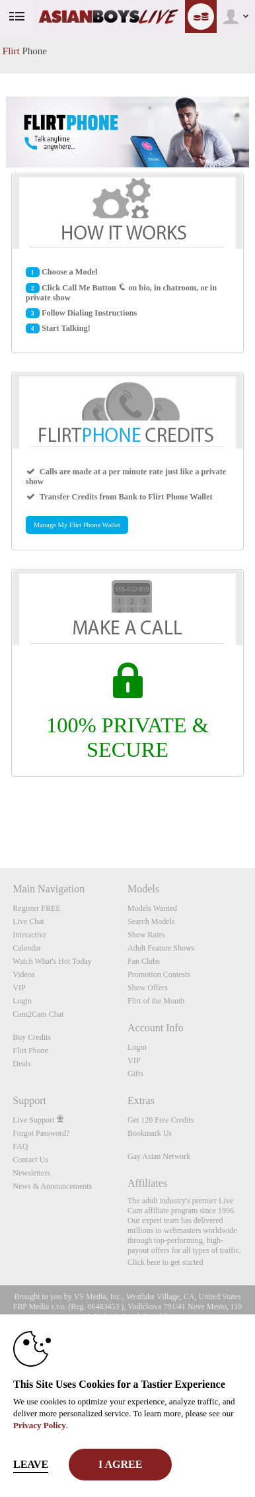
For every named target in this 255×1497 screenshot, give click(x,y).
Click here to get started (165, 1262)
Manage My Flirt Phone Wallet (77, 525)
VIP (19, 987)
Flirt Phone (30, 1050)
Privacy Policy (39, 1425)
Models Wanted (152, 908)
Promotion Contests (159, 974)
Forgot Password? (41, 1133)
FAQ (20, 1146)
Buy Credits (32, 1037)
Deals (21, 1063)
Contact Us (30, 1159)
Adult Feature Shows (161, 948)
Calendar (27, 948)
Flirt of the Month (156, 1000)
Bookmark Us (150, 1133)
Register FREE (36, 908)
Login (22, 1000)
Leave (30, 1464)
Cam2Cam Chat (38, 1014)
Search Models (151, 921)
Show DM (0, 818)
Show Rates (146, 934)
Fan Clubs (144, 961)
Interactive (29, 934)
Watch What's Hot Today (52, 961)
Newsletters (31, 1172)
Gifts (135, 1073)
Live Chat (28, 921)
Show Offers (148, 987)
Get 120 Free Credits (161, 1120)
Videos (23, 974)
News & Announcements (52, 1186)
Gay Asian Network (159, 1156)
